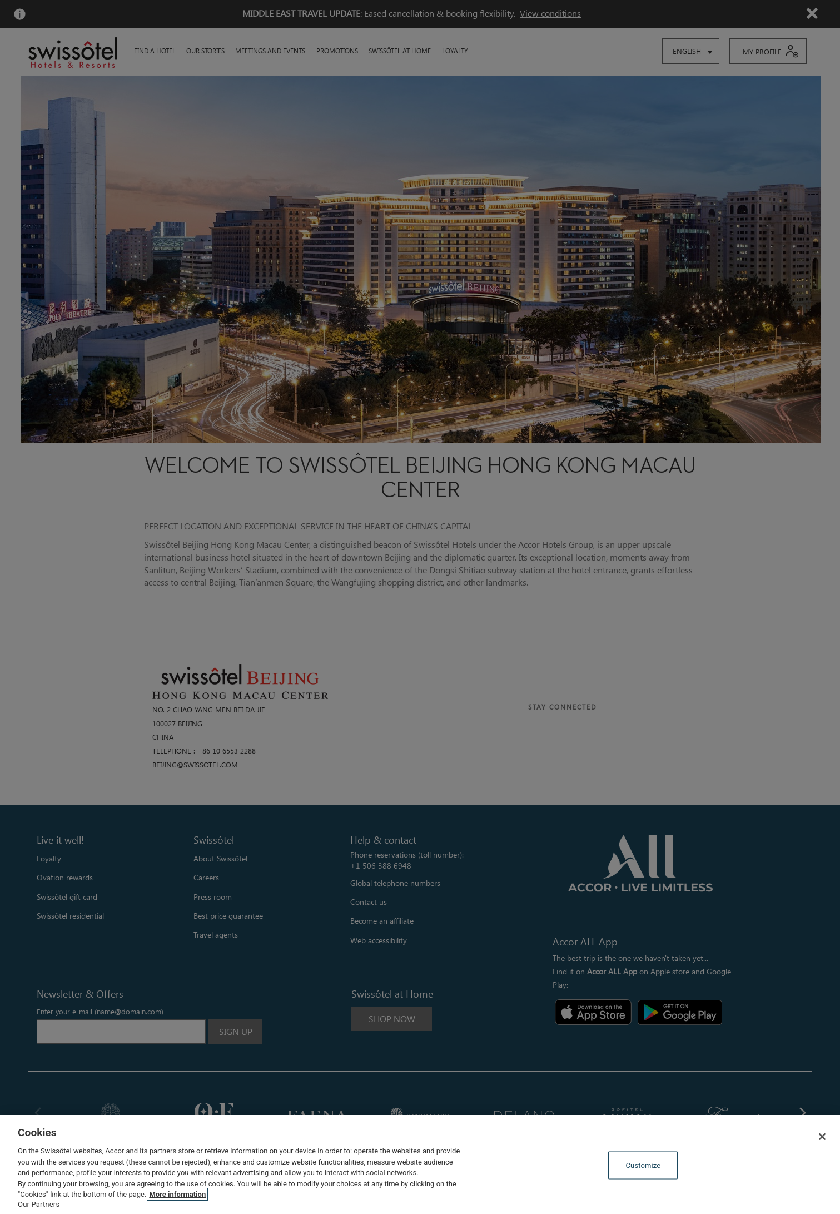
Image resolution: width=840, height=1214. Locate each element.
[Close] (822, 1136)
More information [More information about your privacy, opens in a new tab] (177, 1194)
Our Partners (38, 1204)
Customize (643, 1165)
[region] (420, 1164)
